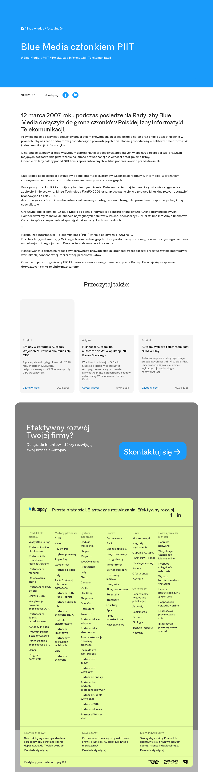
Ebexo (84, 577)
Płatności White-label (91, 716)
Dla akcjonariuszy (143, 563)
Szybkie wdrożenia (87, 544)
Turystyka (112, 594)
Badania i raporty (142, 628)
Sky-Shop (87, 593)
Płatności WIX (90, 704)
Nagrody (137, 633)
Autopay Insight (39, 627)
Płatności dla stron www (89, 630)
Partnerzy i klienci (143, 558)
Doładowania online (37, 580)
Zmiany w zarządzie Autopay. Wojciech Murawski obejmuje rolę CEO (47, 351)
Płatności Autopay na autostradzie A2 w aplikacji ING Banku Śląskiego (104, 351)
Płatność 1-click (65, 570)
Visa (57, 651)
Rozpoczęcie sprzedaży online (168, 604)
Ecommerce (139, 612)
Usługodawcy (114, 559)
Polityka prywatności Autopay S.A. (45, 762)
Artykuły (137, 606)
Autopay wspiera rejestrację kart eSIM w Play (165, 349)
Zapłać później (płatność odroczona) (64, 584)
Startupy (112, 605)
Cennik (33, 650)
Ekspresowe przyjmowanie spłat (166, 614)
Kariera (136, 568)
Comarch (86, 582)
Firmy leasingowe (117, 589)
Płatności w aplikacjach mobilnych (62, 641)
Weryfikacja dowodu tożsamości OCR (39, 604)
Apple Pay (61, 559)
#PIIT (44, 57)
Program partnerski (35, 657)
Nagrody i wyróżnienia (139, 545)
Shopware (87, 598)
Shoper (85, 551)
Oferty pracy (140, 573)
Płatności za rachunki (36, 571)
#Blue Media (30, 57)
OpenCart (87, 603)
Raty (58, 575)
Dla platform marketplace (88, 652)
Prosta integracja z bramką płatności (91, 641)
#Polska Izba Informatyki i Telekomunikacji (80, 57)
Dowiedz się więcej (36, 750)
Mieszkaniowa (115, 624)
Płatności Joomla (91, 709)
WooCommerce (90, 561)
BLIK (58, 538)
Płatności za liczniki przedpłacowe (37, 617)
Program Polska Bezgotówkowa (39, 634)
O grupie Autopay (143, 552)
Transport (112, 600)
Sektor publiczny (116, 570)
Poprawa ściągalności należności (165, 567)
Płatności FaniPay (92, 677)
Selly (83, 572)
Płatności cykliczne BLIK (64, 613)
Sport (110, 610)
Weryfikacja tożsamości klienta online (166, 554)
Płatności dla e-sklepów (90, 621)
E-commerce (114, 538)
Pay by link (61, 549)
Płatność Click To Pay (66, 604)
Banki (109, 543)
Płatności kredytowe (61, 631)
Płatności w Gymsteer (88, 670)
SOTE (84, 588)
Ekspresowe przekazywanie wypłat (167, 627)
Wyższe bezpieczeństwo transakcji (168, 580)
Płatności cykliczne (61, 658)
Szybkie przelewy (65, 554)
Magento (86, 556)
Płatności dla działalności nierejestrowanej (39, 560)
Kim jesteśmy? (141, 538)
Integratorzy (114, 564)
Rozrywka (112, 584)
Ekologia (137, 622)
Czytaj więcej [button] (31, 387)
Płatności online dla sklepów (39, 549)
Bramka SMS (37, 596)
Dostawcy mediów (112, 577)
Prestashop (88, 567)
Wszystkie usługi (39, 542)
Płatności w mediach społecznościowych (92, 686)
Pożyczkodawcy (116, 554)
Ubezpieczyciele (116, 549)
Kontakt (137, 579)
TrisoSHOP (87, 614)
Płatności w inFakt (88, 661)
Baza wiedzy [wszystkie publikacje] (140, 597)
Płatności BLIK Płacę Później (64, 595)
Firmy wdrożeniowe (114, 617)
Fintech (137, 617)
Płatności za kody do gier (40, 589)
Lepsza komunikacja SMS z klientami (169, 592)
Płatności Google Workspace (91, 697)
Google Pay (62, 564)
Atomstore (87, 609)
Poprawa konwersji (164, 544)
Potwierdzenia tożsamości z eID (39, 642)
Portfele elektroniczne (63, 622)
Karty (58, 543)
